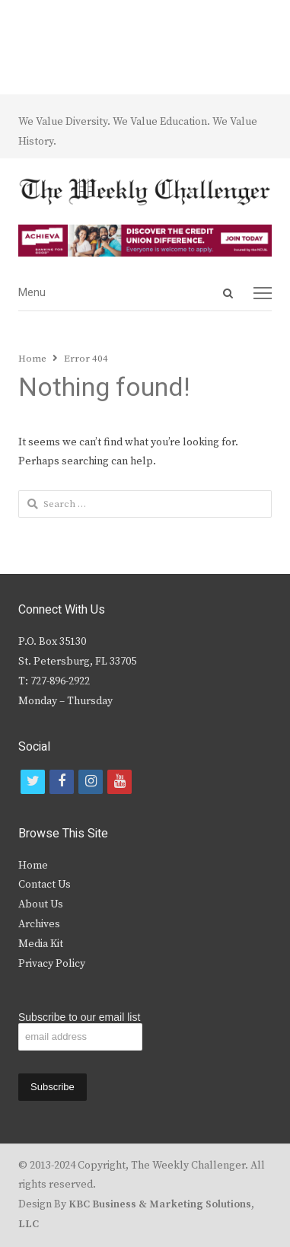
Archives (39, 924)
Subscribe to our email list (79, 1017)
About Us (40, 904)
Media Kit (40, 944)
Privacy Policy (51, 964)
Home (33, 865)
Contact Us (44, 884)
